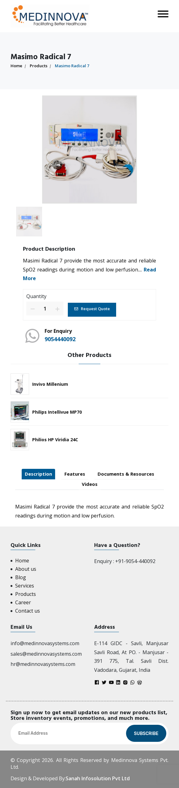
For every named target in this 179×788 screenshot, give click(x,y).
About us (25, 569)
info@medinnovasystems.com (45, 643)
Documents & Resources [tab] (126, 474)
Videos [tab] (90, 484)
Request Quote (92, 308)
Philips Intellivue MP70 (57, 412)
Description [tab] (38, 474)
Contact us (27, 610)
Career (23, 602)
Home (16, 65)
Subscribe (146, 733)
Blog (20, 577)
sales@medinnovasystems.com (46, 653)
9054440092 (60, 339)
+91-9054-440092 (135, 561)
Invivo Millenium (50, 384)
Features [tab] (74, 474)
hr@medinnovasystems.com (43, 664)
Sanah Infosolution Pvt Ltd (98, 778)
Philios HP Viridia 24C (55, 439)
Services (24, 585)
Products (38, 65)
